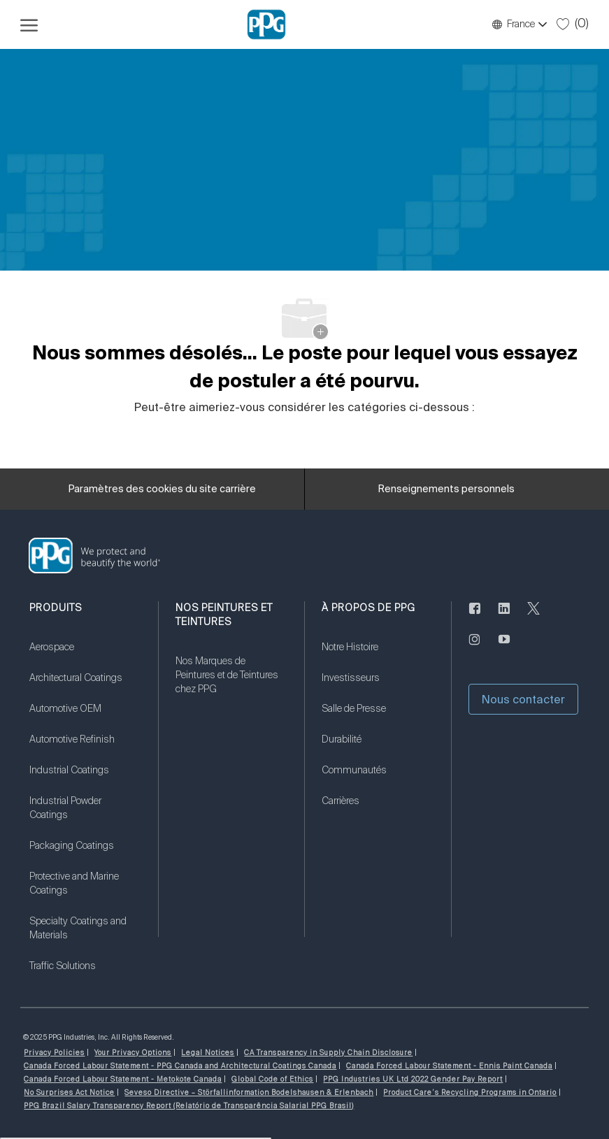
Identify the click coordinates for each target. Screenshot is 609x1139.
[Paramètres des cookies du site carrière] (162, 489)
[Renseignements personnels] (446, 489)
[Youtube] (504, 647)
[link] (85, 655)
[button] (518, 24)
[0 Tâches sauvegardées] (573, 23)
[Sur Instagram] (474, 647)
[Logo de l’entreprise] (266, 24)
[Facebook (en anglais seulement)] (474, 616)
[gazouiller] (533, 616)
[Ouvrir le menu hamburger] (29, 24)
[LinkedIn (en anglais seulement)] (504, 616)
